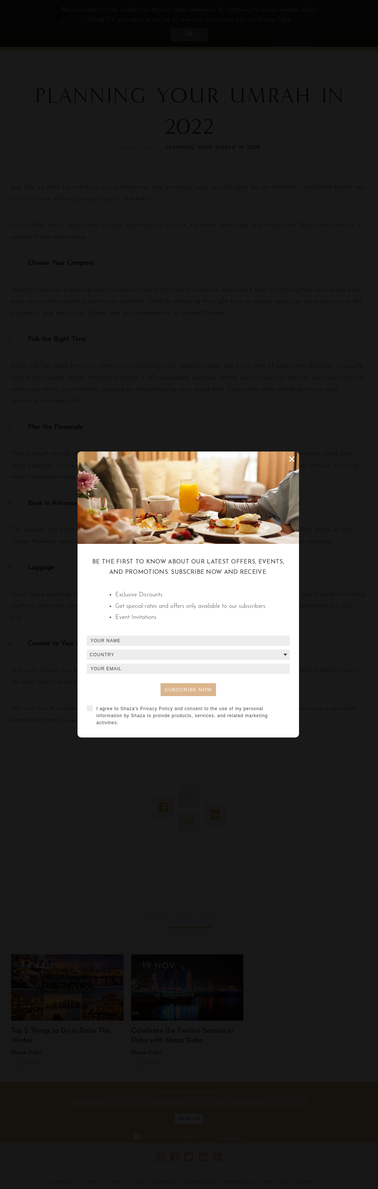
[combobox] (188, 655)
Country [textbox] (102, 654)
